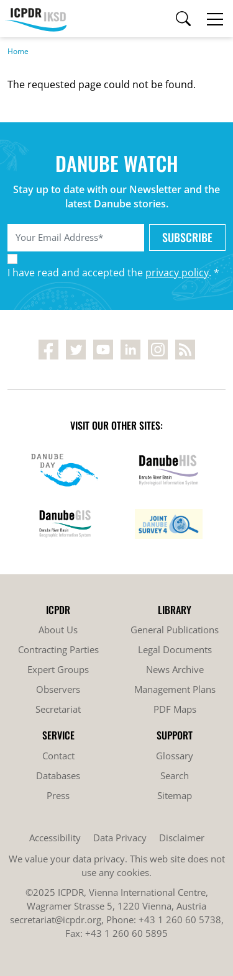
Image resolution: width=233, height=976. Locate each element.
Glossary (174, 755)
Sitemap (174, 795)
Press (58, 795)
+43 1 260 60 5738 (180, 919)
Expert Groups (58, 669)
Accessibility (55, 837)
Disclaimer (181, 837)
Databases (58, 775)
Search (174, 775)
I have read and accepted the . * (113, 272)
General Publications (174, 629)
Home (18, 51)
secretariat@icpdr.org (55, 919)
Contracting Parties (58, 649)
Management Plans (175, 689)
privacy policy (177, 272)
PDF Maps (174, 709)
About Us (58, 629)
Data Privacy (120, 837)
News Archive (175, 669)
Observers (58, 689)
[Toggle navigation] (215, 19)
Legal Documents (175, 649)
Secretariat (58, 709)
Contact (58, 755)
